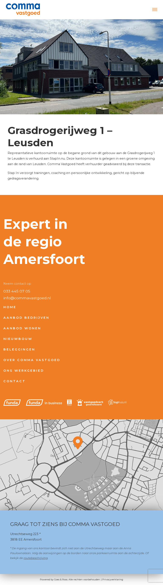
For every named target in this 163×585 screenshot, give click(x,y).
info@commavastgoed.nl (27, 298)
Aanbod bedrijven (26, 318)
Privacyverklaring (112, 579)
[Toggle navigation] (154, 9)
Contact (14, 381)
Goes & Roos (60, 579)
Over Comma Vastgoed (31, 360)
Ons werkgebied (23, 371)
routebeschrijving (36, 558)
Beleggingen (19, 349)
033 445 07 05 (16, 291)
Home (9, 307)
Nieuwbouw (17, 339)
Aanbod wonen (22, 328)
